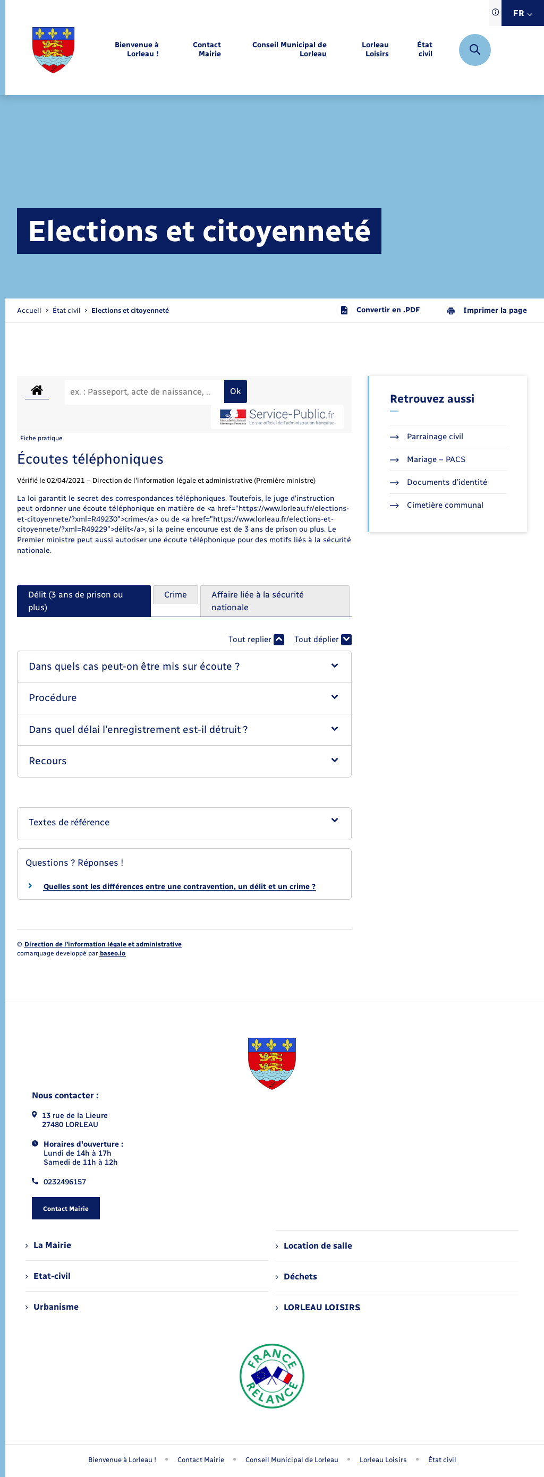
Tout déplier (323, 639)
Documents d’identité (438, 482)
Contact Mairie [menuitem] (200, 1460)
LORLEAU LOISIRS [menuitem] (318, 1307)
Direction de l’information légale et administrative (103, 944)
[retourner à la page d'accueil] (53, 50)
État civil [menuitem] (442, 1460)
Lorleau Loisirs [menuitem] (383, 1460)
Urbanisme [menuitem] (52, 1307)
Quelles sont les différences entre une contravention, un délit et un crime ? (180, 886)
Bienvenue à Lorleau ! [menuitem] (122, 1460)
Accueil (29, 310)
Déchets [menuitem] (296, 1276)
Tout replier (256, 639)
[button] (184, 666)
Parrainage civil (426, 436)
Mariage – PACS (427, 459)
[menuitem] (125, 49)
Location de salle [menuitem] (314, 1246)
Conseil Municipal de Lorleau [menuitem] (291, 1460)
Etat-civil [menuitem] (48, 1276)
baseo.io (112, 953)
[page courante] (130, 310)
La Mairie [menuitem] (48, 1245)
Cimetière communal (436, 505)
